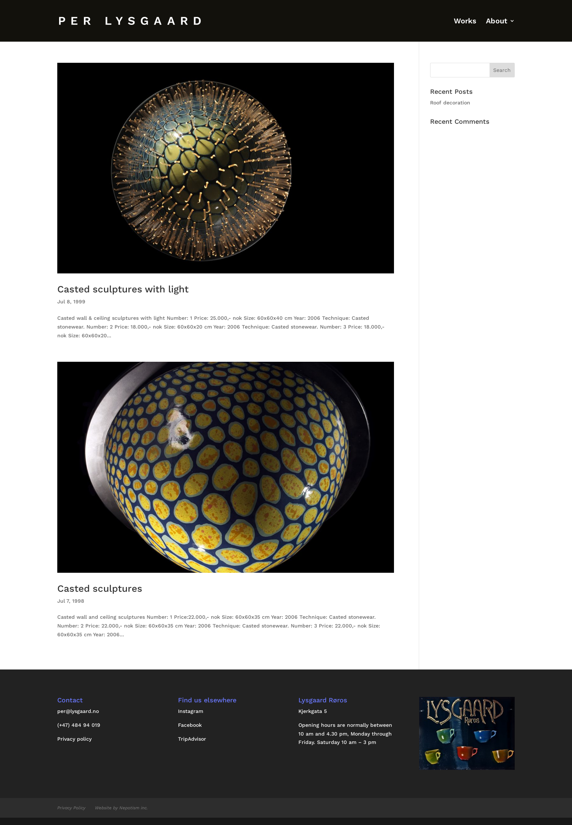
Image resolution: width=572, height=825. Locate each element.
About (496, 21)
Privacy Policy (71, 807)
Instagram (190, 711)
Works (465, 21)
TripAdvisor (192, 739)
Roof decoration (450, 102)
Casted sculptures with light (123, 289)
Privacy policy (74, 739)
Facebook (190, 725)
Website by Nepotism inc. (121, 807)
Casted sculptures (99, 588)
